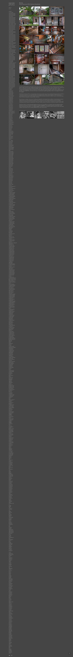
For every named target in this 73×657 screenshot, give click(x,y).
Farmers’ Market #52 (12, 52)
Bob (9, 468)
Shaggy (10, 421)
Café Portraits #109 (12, 31)
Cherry (10, 602)
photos (12, 4)
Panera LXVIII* (11, 92)
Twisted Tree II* (11, 405)
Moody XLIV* (11, 354)
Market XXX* (11, 298)
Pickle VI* (10, 341)
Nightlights (10, 568)
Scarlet (10, 535)
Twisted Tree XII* (11, 346)
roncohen (12, 3)
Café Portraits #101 (12, 40)
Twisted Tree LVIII (11, 251)
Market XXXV (11, 201)
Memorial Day (11, 55)
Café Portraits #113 (12, 26)
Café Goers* (11, 200)
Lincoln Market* (11, 217)
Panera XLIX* (11, 131)
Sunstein (10, 528)
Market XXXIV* (11, 207)
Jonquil (10, 563)
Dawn (10, 653)
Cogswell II (11, 579)
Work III (10, 445)
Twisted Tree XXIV (12, 307)
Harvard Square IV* (12, 186)
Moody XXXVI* (11, 411)
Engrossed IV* (11, 322)
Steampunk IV (11, 348)
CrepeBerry (11, 261)
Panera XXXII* (11, 154)
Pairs (9, 424)
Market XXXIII (11, 211)
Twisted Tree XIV (11, 334)
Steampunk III (11, 554)
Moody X (10, 490)
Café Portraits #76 (12, 80)
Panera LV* (11, 125)
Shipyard (10, 652)
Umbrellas (10, 631)
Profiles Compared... (12, 357)
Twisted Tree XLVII (12, 266)
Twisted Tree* (11, 419)
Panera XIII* (11, 180)
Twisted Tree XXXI (12, 296)
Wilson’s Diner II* (12, 399)
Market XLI (10, 110)
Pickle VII (10, 330)
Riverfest (10, 555)
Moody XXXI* (11, 431)
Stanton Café (11, 184)
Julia (9, 459)
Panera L (10, 130)
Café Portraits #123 (12, 14)
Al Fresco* (10, 372)
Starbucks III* (11, 177)
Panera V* (10, 235)
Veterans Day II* (11, 190)
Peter (9, 647)
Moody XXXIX (11, 367)
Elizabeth (10, 626)
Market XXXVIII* (11, 194)
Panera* (10, 275)
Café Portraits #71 (12, 86)
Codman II (10, 491)
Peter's (10, 308)
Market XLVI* (11, 98)
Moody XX (10, 462)
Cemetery (10, 612)
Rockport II (10, 373)
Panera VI (10, 220)
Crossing (10, 425)
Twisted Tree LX (11, 249)
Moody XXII (11, 454)
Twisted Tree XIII (11, 337)
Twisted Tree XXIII (11, 309)
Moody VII (10, 498)
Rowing (10, 514)
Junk (9, 470)
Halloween (10, 578)
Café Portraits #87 (12, 67)
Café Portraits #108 (12, 32)
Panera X (10, 185)
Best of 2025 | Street (12, 23)
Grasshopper (11, 610)
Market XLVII (11, 97)
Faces (10, 556)
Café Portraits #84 (12, 71)
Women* (10, 435)
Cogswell (10, 586)
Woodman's (11, 585)
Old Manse (11, 613)
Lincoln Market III (11, 209)
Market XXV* (11, 313)
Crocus (10, 565)
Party (10, 541)
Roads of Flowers (11, 281)
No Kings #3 (11, 60)
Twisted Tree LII (11, 258)
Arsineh (10, 640)
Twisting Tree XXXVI (12, 285)
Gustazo (10, 483)
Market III (10, 625)
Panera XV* (11, 174)
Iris (9, 504)
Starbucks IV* (11, 175)
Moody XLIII (11, 358)
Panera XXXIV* (11, 152)
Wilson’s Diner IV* (12, 335)
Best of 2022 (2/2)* (12, 278)
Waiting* (10, 422)
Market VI (10, 621)
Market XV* (11, 382)
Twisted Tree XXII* (12, 311)
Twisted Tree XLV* (12, 270)
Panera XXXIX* (11, 145)
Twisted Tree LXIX (11, 223)
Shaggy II (10, 413)
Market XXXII (11, 215)
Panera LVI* (11, 123)
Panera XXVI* (11, 160)
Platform (10, 515)
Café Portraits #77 (12, 79)
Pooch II (10, 383)
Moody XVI (11, 481)
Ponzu (10, 283)
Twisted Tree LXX (11, 222)
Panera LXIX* (11, 90)
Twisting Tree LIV (11, 256)
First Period (26, 89)
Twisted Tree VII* (11, 394)
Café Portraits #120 (12, 17)
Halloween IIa (11, 532)
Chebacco (10, 636)
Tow (9, 510)
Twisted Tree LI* (11, 259)
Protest (10, 499)
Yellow (10, 502)
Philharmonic (11, 529)
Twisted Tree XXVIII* (12, 301)
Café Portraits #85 (12, 70)
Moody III (10, 607)
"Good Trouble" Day (12, 49)
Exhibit (10, 577)
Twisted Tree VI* (11, 395)
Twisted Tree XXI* (12, 315)
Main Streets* (11, 388)
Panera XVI (10, 173)
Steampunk (10, 638)
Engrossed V (11, 318)
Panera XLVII (11, 94)
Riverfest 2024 (11, 122)
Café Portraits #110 (12, 29)
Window (10, 401)
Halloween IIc (11, 530)
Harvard (10, 618)
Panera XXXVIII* (11, 147)
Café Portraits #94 (12, 57)
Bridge (10, 506)
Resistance (10, 523)
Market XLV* (11, 99)
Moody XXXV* (11, 412)
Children (10, 650)
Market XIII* (11, 396)
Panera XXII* (11, 164)
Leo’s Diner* (11, 171)
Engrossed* (11, 378)
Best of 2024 (11, 76)
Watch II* (10, 449)
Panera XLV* (11, 137)
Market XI (10, 487)
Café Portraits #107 (12, 34)
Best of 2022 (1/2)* (12, 280)
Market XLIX (11, 91)
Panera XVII (11, 170)
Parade (10, 542)
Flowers (10, 576)
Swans (10, 569)
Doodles (10, 627)
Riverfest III (10, 550)
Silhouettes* (11, 262)
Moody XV (10, 482)
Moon (10, 571)
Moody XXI (11, 460)
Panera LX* (11, 116)
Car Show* (11, 103)
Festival (10, 582)
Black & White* (11, 428)
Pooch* (10, 457)
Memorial (10, 544)
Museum (10, 645)
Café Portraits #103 (12, 38)
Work (10, 493)
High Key (10, 381)
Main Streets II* (11, 363)
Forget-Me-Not (11, 503)
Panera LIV (10, 126)
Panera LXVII (11, 96)
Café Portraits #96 (12, 54)
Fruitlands (10, 615)
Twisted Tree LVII (11, 252)
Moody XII (10, 488)
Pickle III (10, 436)
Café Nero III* (11, 287)
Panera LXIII (11, 109)
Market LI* (10, 88)
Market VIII (10, 588)
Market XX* (11, 323)
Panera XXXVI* (11, 149)
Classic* (10, 374)
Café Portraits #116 (12, 21)
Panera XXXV (11, 151)
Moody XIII (11, 486)
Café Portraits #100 (12, 43)
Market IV (10, 624)
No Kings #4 (11, 53)
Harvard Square (11, 284)
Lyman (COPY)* (11, 95)
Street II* (10, 458)
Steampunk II (11, 601)
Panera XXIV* (11, 162)
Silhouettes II (11, 227)
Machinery (10, 580)
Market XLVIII (11, 93)
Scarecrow (10, 620)
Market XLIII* (11, 105)
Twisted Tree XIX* (12, 320)
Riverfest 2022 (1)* (12, 339)
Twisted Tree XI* (11, 350)
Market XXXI (11, 224)
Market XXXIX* (11, 124)
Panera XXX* (11, 156)
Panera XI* (10, 183)
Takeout (10, 500)
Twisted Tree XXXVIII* (12, 277)
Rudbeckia (10, 379)
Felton (10, 513)
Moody (10, 609)
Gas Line (10, 410)
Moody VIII (11, 495)
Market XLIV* (11, 100)
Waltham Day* (11, 312)
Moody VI (10, 508)
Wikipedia (43, 105)
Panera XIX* (11, 168)
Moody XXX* (11, 433)
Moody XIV (11, 485)
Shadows (10, 440)
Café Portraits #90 (12, 64)
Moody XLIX (11, 203)
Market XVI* (11, 377)
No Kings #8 (11, 12)
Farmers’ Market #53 (12, 47)
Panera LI (10, 129)
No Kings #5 (11, 41)
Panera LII (10, 128)
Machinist (10, 592)
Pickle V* (10, 344)
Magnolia (10, 605)
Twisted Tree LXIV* (12, 240)
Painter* (10, 427)
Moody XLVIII (11, 331)
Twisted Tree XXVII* (12, 302)
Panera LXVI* (11, 101)
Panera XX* (11, 166)
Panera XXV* (11, 161)
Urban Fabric (11, 16)
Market (10, 634)
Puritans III (10, 557)
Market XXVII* (11, 305)
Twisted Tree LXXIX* (12, 196)
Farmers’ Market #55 (12, 42)
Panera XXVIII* (11, 158)
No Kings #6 (11, 33)
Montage (10, 464)
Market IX (10, 546)
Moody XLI (10, 365)
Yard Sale (10, 629)
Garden (10, 598)
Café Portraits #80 (12, 75)
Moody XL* (11, 366)
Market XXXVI (11, 199)
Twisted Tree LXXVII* (12, 202)
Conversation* (11, 356)
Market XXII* (11, 319)
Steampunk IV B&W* (12, 347)
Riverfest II (10, 591)
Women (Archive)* (12, 361)
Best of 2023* (11, 176)
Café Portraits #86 (12, 69)
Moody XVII (11, 476)
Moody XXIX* (11, 434)
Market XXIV (11, 314)
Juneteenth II (11, 120)
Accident (10, 48)
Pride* (10, 342)
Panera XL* (11, 144)
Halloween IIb (11, 531)
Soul (9, 525)
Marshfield (10, 583)
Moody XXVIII (11, 437)
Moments (10, 360)
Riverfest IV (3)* (11, 385)
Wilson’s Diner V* (12, 111)
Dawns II (10, 570)
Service (10, 521)
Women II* (10, 415)
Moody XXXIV (11, 416)
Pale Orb (10, 566)
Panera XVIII (11, 169)
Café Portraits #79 (12, 77)
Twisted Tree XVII (11, 327)
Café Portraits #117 (12, 20)
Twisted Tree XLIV (11, 271)
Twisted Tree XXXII (12, 295)
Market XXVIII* (11, 303)
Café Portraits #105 (12, 36)
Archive (10, 562)
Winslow (10, 584)
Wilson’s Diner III (11, 359)
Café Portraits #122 (12, 15)
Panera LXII (10, 114)
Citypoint (10, 501)
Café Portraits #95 (12, 56)
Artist (9, 590)
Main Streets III (11, 328)
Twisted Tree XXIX (12, 299)
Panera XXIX (11, 157)
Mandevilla (11, 469)
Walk (10, 641)
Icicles (10, 574)
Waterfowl (10, 558)
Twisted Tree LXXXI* (12, 192)
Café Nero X (11, 208)
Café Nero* (11, 293)
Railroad (10, 512)
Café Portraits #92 (12, 59)
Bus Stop (10, 651)
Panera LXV (11, 106)
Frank (10, 466)
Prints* (10, 369)
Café (9, 644)
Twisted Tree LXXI (11, 221)
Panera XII (10, 181)
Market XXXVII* (11, 197)
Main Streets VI (11, 288)
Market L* (10, 89)
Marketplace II (11, 537)
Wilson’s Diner (11, 406)
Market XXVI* (11, 310)
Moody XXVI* (11, 442)
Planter (10, 596)
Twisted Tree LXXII (12, 218)
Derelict (10, 649)
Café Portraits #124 (12, 13)
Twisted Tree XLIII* (12, 272)
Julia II (10, 376)
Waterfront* (11, 355)
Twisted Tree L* (11, 260)
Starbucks (10, 228)
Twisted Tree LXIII (11, 245)
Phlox (10, 597)
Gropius (10, 547)
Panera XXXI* (11, 155)
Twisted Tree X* (11, 351)
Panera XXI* (11, 165)
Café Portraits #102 (12, 39)
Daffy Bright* (11, 352)
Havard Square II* (12, 195)
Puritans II (10, 559)
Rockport (10, 587)
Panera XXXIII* (11, 153)
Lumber (10, 505)
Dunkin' (10, 135)
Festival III (10, 340)
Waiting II (10, 408)
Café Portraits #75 (12, 81)
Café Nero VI (11, 255)
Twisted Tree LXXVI (12, 204)
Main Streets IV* (11, 292)
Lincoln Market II (11, 212)
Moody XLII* (11, 364)
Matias (10, 461)
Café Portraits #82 (12, 73)
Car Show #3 (11, 44)
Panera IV (10, 238)
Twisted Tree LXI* (11, 248)
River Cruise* (11, 214)
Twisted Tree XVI (11, 332)
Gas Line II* (11, 409)
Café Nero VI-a (11, 172)
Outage (10, 575)
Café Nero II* (11, 291)
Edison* (10, 516)
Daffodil (10, 564)
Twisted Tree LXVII (12, 233)
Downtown (10, 484)
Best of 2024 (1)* (12, 113)
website (22, 91)
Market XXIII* (11, 317)
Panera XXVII (11, 159)
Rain (9, 526)
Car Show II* (11, 102)
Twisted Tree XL (11, 276)
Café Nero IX (11, 219)
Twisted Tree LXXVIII (12, 198)
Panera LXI (10, 115)
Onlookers (10, 635)
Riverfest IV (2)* (11, 386)
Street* (10, 471)
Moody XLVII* (11, 336)
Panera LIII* (11, 127)
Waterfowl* (11, 438)
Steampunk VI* (11, 132)
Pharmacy (10, 182)
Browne (10, 551)
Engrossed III (11, 324)
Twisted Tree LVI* (11, 253)
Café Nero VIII (11, 236)
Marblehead (11, 617)
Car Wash (10, 451)
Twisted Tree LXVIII (12, 226)
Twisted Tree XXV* (12, 306)
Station (10, 536)
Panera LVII (10, 121)
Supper (10, 545)
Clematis (10, 380)
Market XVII (11, 343)
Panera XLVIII (11, 133)
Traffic (10, 561)
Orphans (10, 443)
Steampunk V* (11, 243)
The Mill (10, 581)
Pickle (10, 480)
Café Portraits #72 (12, 85)
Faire (9, 538)
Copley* (10, 229)
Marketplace (11, 539)
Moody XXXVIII (11, 371)
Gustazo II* (11, 423)
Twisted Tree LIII (11, 257)
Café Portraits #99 (12, 46)
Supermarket (11, 517)
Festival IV (10, 234)
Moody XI (10, 489)
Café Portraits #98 (12, 50)
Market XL (10, 119)
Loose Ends (10, 230)
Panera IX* (10, 187)
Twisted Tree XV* (11, 333)
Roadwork (10, 533)
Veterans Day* (11, 362)
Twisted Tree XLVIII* (12, 264)
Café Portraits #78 (12, 78)
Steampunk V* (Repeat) (13, 242)
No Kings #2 (11, 61)
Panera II (10, 265)
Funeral (10, 345)
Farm (9, 648)
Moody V (10, 518)
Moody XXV (11, 444)
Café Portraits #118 (12, 19)
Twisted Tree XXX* (12, 297)
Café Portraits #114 (12, 25)
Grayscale (10, 478)
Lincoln (10, 589)
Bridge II (10, 473)
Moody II (10, 608)
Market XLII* (11, 108)
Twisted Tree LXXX (12, 193)
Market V (10, 623)
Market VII (10, 594)
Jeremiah (10, 616)
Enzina (10, 167)
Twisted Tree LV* (11, 254)
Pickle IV (10, 432)
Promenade (11, 429)
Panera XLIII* (11, 141)
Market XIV (10, 393)
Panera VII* (11, 191)
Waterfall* (10, 448)
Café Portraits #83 (12, 72)
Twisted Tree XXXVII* (12, 282)
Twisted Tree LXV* (12, 239)
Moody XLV (11, 353)
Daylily (10, 632)
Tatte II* (10, 139)
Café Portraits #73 (12, 84)
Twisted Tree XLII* (12, 273)
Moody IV (10, 606)
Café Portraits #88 (12, 66)
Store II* (10, 397)
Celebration (11, 524)
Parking (10, 479)
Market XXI (10, 321)
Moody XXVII (11, 441)
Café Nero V (11, 267)
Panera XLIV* (11, 138)
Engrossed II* (11, 375)
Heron (10, 534)
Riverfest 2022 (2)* (12, 338)
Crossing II (10, 392)
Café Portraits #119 (12, 18)
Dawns (10, 572)
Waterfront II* (11, 206)
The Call (10, 391)
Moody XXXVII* (11, 407)
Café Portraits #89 (12, 65)
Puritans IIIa (11, 467)
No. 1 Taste (11, 140)
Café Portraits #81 (12, 74)
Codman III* (11, 439)
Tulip (9, 507)
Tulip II (10, 472)
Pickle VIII (10, 232)
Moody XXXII (11, 430)
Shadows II (10, 384)
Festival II (10, 548)
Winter (10, 573)
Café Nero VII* (11, 247)
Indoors (10, 447)
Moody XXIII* (11, 453)
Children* (10, 414)
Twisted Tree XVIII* (12, 325)
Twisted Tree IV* (11, 404)
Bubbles (10, 519)
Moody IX (10, 492)
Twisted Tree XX (11, 316)
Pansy (10, 600)
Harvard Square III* (12, 188)
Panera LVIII (11, 118)
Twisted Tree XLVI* (12, 269)
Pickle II (10, 477)
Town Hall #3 (11, 68)
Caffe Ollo (10, 146)
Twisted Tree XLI (11, 274)
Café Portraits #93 (12, 58)
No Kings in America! (12, 62)
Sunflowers (10, 474)
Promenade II (11, 426)
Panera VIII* (11, 189)
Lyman (10, 552)
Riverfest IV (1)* (11, 387)
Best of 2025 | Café (12, 24)
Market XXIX (11, 300)
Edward (10, 622)
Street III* (10, 456)
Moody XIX (11, 463)
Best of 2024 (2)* (12, 112)
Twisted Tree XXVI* (12, 304)
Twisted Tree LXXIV (12, 213)
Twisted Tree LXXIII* (12, 216)
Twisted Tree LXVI (11, 237)
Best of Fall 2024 (11, 82)
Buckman (10, 522)
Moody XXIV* (11, 452)
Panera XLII (10, 142)
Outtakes (10, 420)
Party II (10, 520)
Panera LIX (10, 117)
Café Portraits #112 (12, 27)
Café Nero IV (11, 268)
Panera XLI (10, 143)
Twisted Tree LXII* (12, 246)
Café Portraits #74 (12, 83)
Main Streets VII (11, 225)
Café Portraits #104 (12, 37)
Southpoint (10, 543)
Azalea (10, 604)
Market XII (10, 400)
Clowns (10, 540)
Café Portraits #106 (12, 35)
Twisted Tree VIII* (12, 389)
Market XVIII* (11, 329)
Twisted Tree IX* (11, 370)
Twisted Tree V (11, 402)
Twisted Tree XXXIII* (12, 294)
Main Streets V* (11, 290)
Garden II (10, 593)
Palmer (10, 614)
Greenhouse (11, 553)
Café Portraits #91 (12, 63)
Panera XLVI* (11, 136)
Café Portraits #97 (12, 51)
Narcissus (10, 509)
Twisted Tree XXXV (12, 286)
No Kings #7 (11, 30)
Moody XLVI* (11, 349)
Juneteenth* (11, 231)
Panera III (10, 241)
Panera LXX (11, 87)
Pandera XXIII (11, 163)
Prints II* (10, 368)
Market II (10, 628)
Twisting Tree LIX (11, 250)
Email (10, 8)
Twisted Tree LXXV (12, 205)
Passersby (10, 637)
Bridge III (10, 403)
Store (10, 398)
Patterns (10, 643)
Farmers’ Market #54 (12, 45)
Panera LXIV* (11, 107)
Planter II (10, 595)
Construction (11, 465)
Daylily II (10, 496)
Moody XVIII (11, 475)
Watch (10, 511)
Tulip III (10, 417)
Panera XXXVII (11, 148)
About (10, 7)
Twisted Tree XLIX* (12, 263)
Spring (10, 639)
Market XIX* (11, 326)
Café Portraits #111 (12, 28)
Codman (10, 619)
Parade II (10, 527)
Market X (10, 497)
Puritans (10, 560)
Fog (9, 567)
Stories (10, 11)
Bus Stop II (10, 390)
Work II (10, 446)
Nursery (10, 599)
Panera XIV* (11, 178)
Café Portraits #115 (12, 22)
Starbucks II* (11, 179)
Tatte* (10, 150)
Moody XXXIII (11, 418)
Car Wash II (11, 450)
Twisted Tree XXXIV (12, 289)
